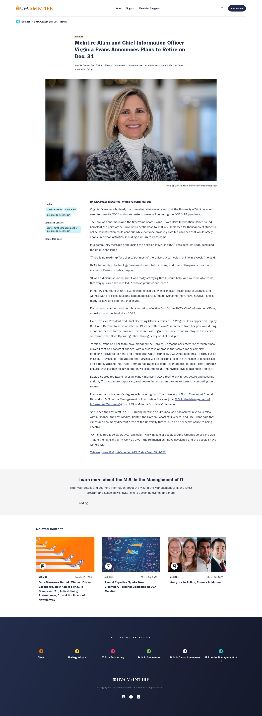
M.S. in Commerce (149, 654)
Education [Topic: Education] (70, 209)
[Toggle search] (222, 8)
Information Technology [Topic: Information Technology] (58, 214)
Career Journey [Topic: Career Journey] (54, 209)
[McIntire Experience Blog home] (34, 8)
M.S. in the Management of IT (221, 655)
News (41, 654)
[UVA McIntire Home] (131, 680)
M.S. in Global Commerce (185, 654)
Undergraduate (77, 654)
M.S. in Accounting (113, 654)
